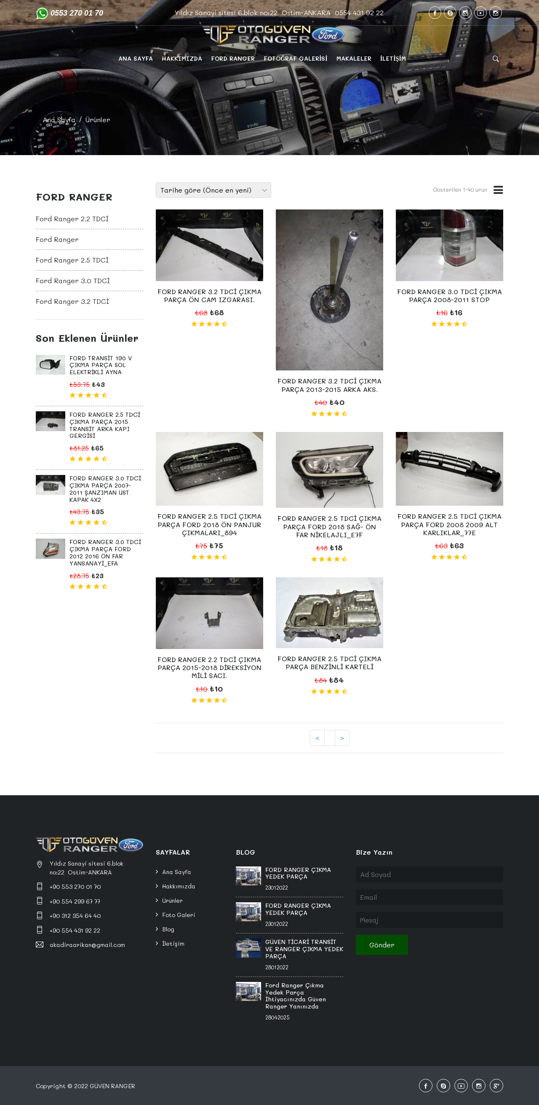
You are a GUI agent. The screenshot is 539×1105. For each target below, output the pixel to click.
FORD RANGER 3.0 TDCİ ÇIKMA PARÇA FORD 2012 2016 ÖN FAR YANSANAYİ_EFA (105, 552)
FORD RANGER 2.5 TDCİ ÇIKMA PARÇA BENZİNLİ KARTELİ (330, 662)
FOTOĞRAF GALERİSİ (296, 58)
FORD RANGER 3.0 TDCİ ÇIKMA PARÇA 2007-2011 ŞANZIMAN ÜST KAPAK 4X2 (105, 488)
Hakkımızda (178, 886)
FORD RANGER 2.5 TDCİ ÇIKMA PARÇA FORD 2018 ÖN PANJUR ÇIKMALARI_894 (209, 524)
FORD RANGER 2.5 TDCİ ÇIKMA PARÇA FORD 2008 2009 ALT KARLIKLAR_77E (450, 524)
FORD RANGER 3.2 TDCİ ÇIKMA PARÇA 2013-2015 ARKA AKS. (330, 384)
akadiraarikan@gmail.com (87, 945)
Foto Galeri (178, 915)
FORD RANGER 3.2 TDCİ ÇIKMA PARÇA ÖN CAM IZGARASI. (209, 295)
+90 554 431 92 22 (75, 930)
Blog (168, 929)
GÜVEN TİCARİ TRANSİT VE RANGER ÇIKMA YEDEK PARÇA (304, 949)
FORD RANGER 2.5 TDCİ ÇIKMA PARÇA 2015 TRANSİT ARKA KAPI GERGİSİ (104, 425)
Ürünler (97, 119)
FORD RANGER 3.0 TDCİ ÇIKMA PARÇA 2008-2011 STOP (449, 295)
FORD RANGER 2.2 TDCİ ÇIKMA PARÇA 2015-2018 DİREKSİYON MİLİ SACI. (209, 667)
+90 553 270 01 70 (75, 886)
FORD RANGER (233, 58)
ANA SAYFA (135, 58)
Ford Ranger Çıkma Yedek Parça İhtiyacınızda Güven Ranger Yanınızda (295, 995)
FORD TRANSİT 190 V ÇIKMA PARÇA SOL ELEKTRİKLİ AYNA (100, 365)
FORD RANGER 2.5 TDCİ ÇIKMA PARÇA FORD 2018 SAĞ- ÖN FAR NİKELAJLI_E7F (330, 526)
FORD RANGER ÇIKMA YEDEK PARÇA (298, 873)
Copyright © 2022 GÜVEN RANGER (85, 1086)
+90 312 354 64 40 (75, 916)
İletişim (173, 943)
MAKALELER (353, 58)
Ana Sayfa (59, 119)
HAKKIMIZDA (182, 58)
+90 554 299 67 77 (75, 901)
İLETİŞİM (393, 58)
